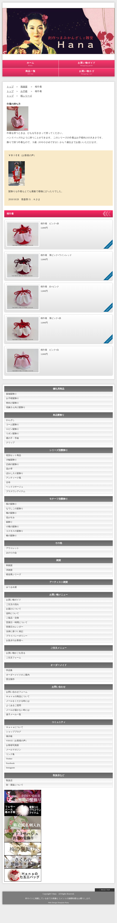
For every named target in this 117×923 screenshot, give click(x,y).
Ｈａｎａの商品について (18, 708)
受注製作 (10, 691)
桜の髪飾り (12, 509)
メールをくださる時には (18, 713)
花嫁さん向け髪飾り (16, 408)
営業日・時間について (17, 632)
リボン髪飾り (13, 435)
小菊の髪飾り (13, 532)
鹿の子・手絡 (13, 440)
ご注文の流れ (13, 613)
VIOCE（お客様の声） (17, 755)
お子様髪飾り (13, 399)
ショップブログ (14, 745)
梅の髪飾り (12, 518)
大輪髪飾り (12, 462)
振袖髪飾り (12, 394)
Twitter (9, 774)
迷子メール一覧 (14, 727)
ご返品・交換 (13, 627)
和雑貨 (24, 87)
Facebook (10, 778)
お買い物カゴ (87, 72)
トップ (10, 87)
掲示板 (9, 750)
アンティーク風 (14, 481)
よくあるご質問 (14, 718)
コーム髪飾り (13, 426)
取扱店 (9, 796)
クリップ (10, 445)
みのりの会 (12, 560)
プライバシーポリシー (17, 646)
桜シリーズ (26, 96)
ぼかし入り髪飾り (15, 477)
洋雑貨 (9, 577)
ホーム (30, 64)
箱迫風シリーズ (14, 582)
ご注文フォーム (14, 668)
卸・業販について (15, 801)
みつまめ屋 (12, 595)
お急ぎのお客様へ (15, 651)
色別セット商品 (14, 458)
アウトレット (13, 555)
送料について (13, 622)
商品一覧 (30, 72)
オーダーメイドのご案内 (18, 686)
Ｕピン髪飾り (13, 430)
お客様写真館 (13, 759)
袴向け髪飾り (13, 403)
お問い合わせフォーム (17, 704)
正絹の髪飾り (13, 467)
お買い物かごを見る (16, 664)
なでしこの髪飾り (15, 513)
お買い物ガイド (87, 64)
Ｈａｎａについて (15, 740)
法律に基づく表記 (15, 641)
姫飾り (9, 528)
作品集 (9, 681)
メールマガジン (14, 764)
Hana (54, 910)
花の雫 (9, 472)
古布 (8, 486)
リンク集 (10, 769)
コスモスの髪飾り (15, 537)
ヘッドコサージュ (15, 491)
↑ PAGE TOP (104, 906)
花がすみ (10, 523)
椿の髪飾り (12, 542)
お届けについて (14, 617)
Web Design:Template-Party (58, 919)
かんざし (10, 421)
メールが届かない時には (18, 723)
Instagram (10, 783)
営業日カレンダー (15, 636)
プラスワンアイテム (16, 496)
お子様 (24, 91)
